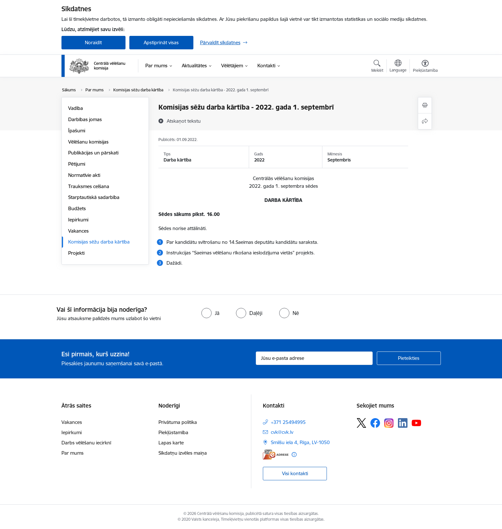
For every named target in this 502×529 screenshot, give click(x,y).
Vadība (75, 108)
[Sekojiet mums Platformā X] (361, 423)
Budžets (77, 208)
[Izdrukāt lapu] (425, 105)
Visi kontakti (295, 473)
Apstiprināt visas (161, 42)
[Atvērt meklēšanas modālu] (377, 67)
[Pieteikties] (409, 358)
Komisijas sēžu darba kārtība (99, 242)
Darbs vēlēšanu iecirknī (86, 443)
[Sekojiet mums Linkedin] (403, 423)
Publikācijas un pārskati (93, 153)
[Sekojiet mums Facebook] (375, 423)
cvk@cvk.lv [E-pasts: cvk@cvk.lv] (282, 432)
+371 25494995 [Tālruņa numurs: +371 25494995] (288, 422)
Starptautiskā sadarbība (93, 197)
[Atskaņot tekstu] (184, 121)
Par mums (72, 453)
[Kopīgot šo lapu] (425, 121)
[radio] (210, 313)
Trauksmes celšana (88, 186)
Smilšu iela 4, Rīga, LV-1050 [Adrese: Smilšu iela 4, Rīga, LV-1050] (300, 442)
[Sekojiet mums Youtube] (416, 422)
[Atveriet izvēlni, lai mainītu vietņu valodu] (398, 66)
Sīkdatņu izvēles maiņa (182, 453)
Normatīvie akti (84, 175)
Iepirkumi (78, 220)
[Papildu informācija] (294, 454)
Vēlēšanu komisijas (88, 142)
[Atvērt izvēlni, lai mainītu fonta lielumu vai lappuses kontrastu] (425, 67)
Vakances (78, 231)
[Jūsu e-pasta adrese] (314, 358)
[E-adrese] (275, 454)
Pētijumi (76, 164)
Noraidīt (93, 42)
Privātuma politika (177, 422)
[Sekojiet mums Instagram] (389, 423)
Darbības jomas (85, 119)
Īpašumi (76, 131)
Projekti (76, 253)
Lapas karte (171, 443)
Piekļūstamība (173, 432)
